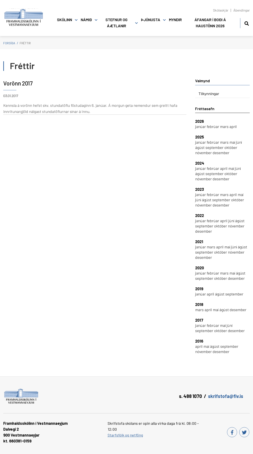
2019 (199, 288)
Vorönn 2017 (18, 83)
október (230, 147)
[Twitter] (244, 432)
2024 (199, 163)
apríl (233, 126)
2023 (199, 189)
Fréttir (25, 43)
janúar (201, 126)
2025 (199, 137)
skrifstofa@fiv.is (225, 396)
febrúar (213, 126)
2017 (199, 320)
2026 (199, 121)
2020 (199, 267)
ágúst (200, 147)
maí (232, 142)
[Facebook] (232, 432)
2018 (199, 304)
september (214, 147)
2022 (199, 215)
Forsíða (9, 43)
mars (224, 126)
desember (221, 152)
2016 (199, 341)
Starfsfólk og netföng (125, 435)
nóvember (204, 152)
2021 (199, 241)
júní (239, 142)
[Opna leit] (246, 23)
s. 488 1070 (190, 396)
